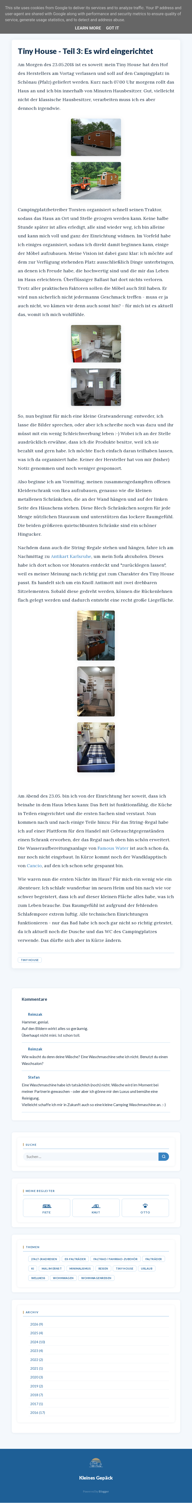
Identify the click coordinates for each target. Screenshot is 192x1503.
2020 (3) (36, 1377)
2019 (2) (36, 1386)
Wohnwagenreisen (96, 1278)
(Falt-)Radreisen (44, 1259)
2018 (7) (36, 1395)
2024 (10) (37, 1342)
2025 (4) (36, 1333)
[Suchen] (163, 1157)
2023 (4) (36, 1351)
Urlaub (146, 1268)
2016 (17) (37, 1413)
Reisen (103, 1268)
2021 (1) (36, 1368)
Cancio (34, 865)
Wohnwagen (63, 1278)
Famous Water (113, 848)
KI (32, 1268)
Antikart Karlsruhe (71, 556)
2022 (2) (36, 1360)
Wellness (38, 1278)
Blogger (104, 1491)
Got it (112, 27)
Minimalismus (80, 1268)
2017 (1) (36, 1404)
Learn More (88, 27)
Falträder (154, 1259)
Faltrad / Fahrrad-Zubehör (116, 1259)
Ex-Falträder (75, 1259)
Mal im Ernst (52, 1268)
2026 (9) (36, 1324)
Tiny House (29, 960)
